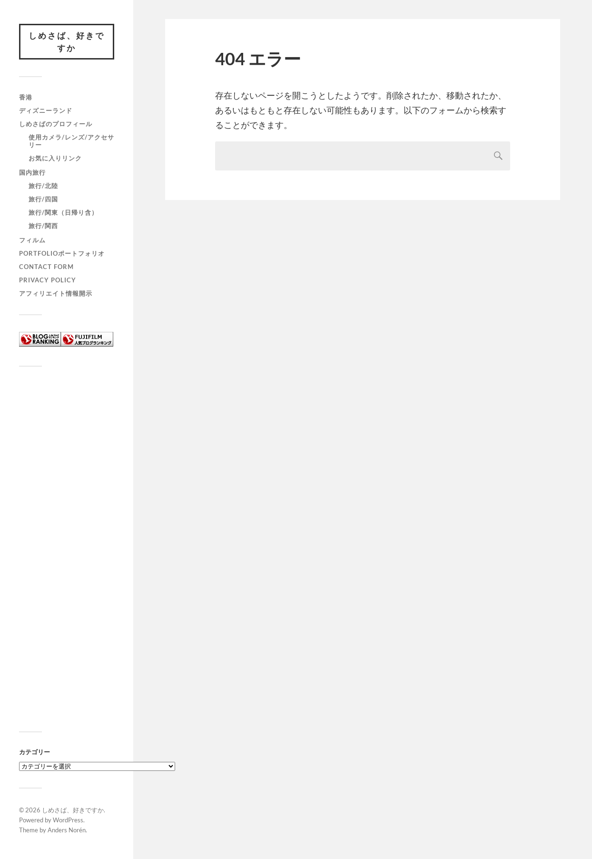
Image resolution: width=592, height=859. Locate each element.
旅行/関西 (43, 226)
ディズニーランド (45, 110)
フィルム (32, 240)
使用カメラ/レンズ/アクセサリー (71, 141)
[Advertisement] (66, 553)
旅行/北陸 (43, 186)
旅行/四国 (43, 199)
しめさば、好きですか (67, 41)
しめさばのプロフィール (55, 124)
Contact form (46, 266)
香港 (25, 97)
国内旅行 (32, 172)
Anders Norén (67, 830)
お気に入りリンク (55, 158)
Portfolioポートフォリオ (62, 253)
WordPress (68, 820)
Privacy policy (47, 280)
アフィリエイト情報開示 (55, 293)
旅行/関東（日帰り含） (63, 212)
